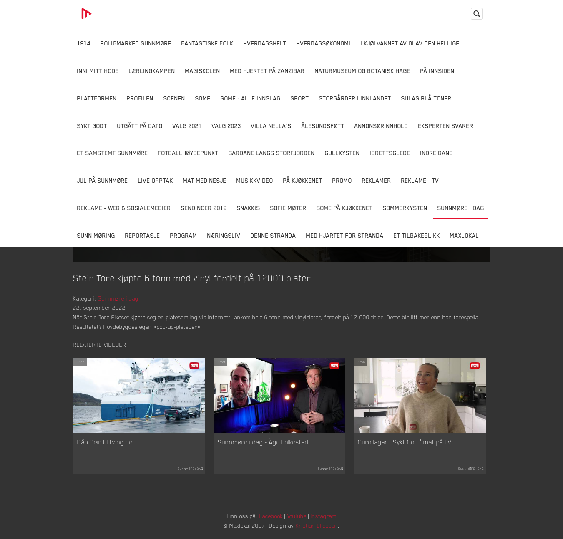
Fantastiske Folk (207, 43)
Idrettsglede (390, 152)
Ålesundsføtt (323, 125)
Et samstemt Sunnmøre (112, 152)
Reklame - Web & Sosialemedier (124, 207)
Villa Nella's (271, 125)
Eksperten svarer (445, 125)
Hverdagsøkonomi (324, 43)
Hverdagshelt (265, 43)
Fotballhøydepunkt (188, 152)
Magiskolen (202, 70)
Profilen (140, 98)
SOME (203, 98)
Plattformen (97, 98)
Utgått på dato (140, 125)
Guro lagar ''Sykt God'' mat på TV (405, 442)
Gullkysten (342, 152)
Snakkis (248, 207)
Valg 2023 (226, 125)
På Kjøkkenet (302, 180)
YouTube (297, 515)
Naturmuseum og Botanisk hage (362, 70)
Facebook (271, 515)
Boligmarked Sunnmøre (136, 43)
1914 (83, 43)
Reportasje (142, 235)
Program (183, 235)
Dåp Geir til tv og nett (107, 442)
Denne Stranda (273, 235)
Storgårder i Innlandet (355, 98)
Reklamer (376, 180)
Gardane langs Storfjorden (272, 152)
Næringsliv (224, 235)
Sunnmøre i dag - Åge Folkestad (263, 442)
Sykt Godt (92, 125)
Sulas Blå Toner (426, 98)
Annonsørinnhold (381, 125)
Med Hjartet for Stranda (345, 235)
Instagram (324, 515)
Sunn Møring (96, 235)
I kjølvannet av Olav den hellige (410, 43)
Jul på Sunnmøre (102, 180)
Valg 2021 (187, 125)
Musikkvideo (254, 180)
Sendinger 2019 (204, 207)
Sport (300, 98)
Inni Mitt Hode (98, 70)
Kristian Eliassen (317, 525)
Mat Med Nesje (204, 180)
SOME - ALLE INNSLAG (251, 98)
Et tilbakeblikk (417, 235)
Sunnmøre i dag (460, 207)
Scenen (174, 98)
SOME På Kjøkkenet (345, 207)
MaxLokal (464, 235)
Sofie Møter (288, 207)
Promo (342, 180)
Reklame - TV (420, 180)
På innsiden (437, 70)
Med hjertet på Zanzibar (267, 70)
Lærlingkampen (152, 70)
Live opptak (155, 180)
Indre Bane (436, 152)
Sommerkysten (405, 207)
